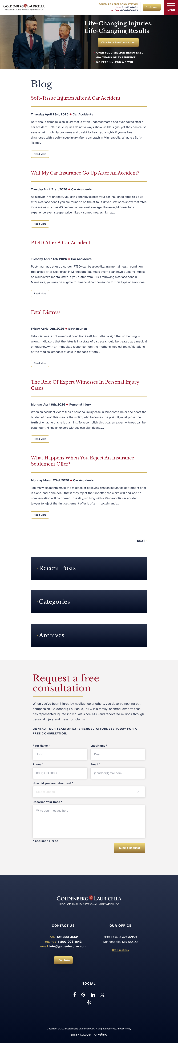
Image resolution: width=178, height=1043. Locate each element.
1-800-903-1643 (128, 10)
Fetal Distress (45, 313)
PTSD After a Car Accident (60, 243)
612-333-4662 (130, 7)
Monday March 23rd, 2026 (50, 481)
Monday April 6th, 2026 (48, 405)
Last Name (99, 746)
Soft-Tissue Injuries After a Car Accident (75, 99)
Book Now (152, 7)
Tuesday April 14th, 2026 (49, 260)
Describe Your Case (47, 802)
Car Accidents (83, 115)
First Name (41, 746)
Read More (40, 154)
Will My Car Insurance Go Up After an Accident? (85, 173)
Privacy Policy (124, 1028)
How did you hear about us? (53, 784)
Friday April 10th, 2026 (47, 329)
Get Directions (120, 950)
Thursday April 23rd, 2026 (49, 115)
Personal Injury (80, 405)
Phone (38, 765)
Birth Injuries (77, 329)
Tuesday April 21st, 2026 (49, 190)
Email (95, 765)
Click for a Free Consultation (118, 43)
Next (141, 541)
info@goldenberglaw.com (67, 946)
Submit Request (128, 848)
